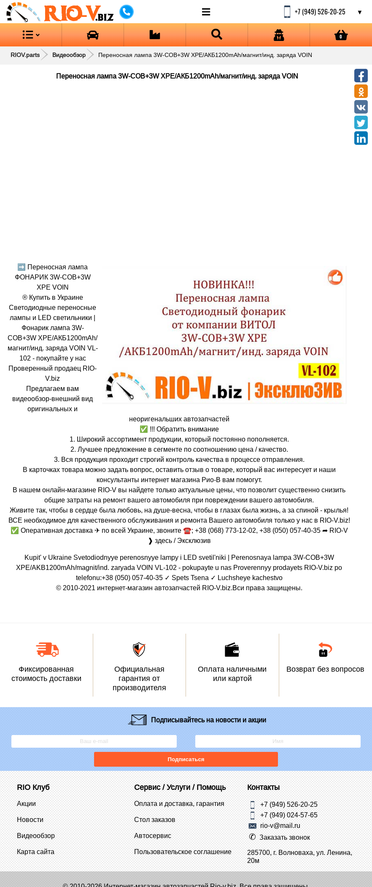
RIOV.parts (25, 55)
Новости (30, 819)
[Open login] (279, 34)
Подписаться (185, 759)
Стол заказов (154, 819)
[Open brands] (93, 34)
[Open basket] (341, 34)
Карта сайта (35, 851)
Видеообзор (69, 55)
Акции (26, 803)
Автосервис (152, 835)
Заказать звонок (284, 837)
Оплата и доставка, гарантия (179, 803)
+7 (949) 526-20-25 (289, 804)
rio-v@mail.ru (280, 825)
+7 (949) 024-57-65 (289, 815)
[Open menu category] (31, 34)
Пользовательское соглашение (183, 851)
